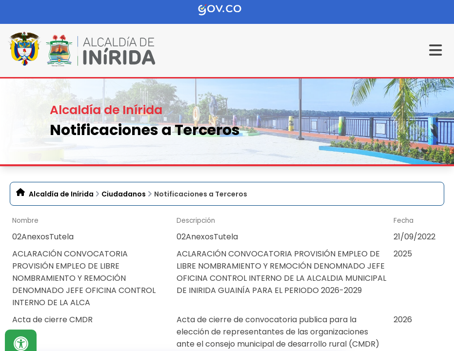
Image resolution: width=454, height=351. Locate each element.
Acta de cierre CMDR (52, 319)
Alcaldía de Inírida (61, 194)
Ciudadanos (123, 194)
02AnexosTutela (43, 236)
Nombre (25, 220)
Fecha (404, 220)
